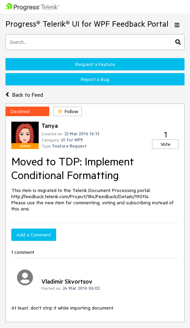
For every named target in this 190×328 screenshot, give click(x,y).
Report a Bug (95, 79)
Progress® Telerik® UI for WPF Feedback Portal (86, 24)
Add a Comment (33, 235)
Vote (165, 144)
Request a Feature (95, 64)
